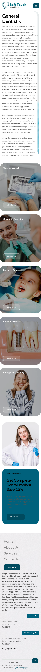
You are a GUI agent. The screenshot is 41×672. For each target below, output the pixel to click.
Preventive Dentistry (13, 321)
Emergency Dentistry (13, 372)
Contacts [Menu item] (20, 559)
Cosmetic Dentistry (13, 219)
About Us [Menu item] (20, 547)
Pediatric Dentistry (12, 270)
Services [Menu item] (20, 553)
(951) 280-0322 (10, 649)
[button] (35, 660)
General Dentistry (12, 167)
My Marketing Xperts (21, 668)
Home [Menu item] (20, 541)
